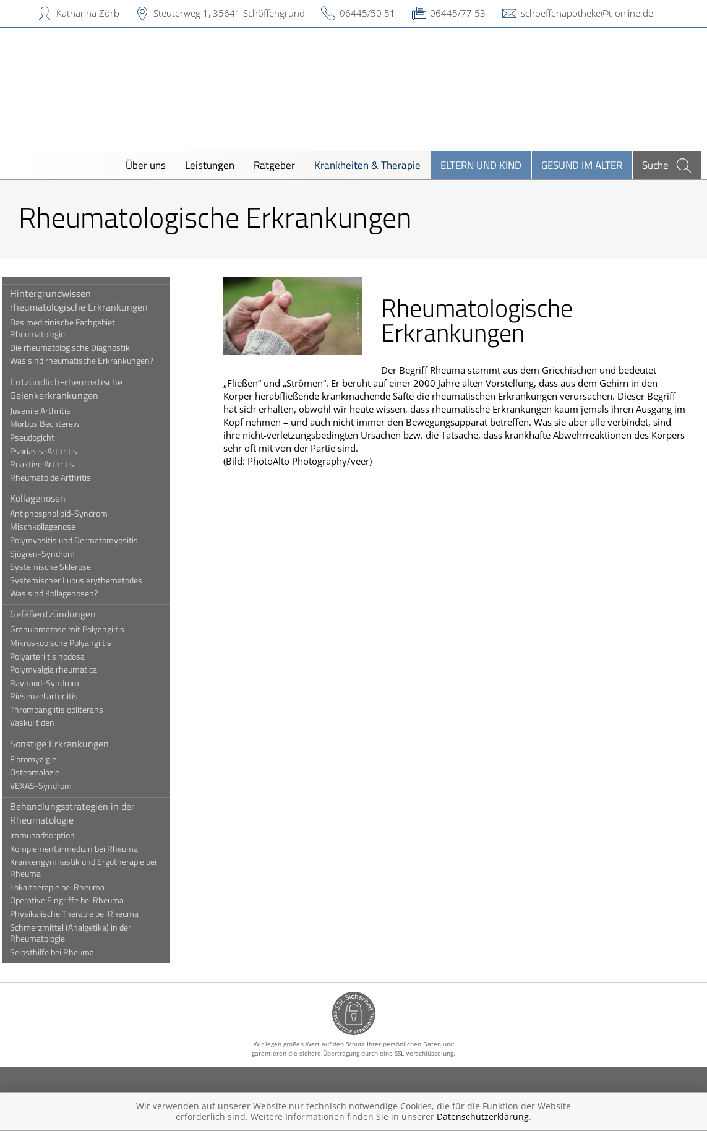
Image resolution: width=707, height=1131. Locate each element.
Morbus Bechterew (56, 424)
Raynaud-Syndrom (55, 683)
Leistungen (209, 165)
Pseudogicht (43, 437)
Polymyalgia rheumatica (64, 669)
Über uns (146, 165)
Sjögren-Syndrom (53, 554)
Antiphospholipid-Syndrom (70, 513)
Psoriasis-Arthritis (54, 451)
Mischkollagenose (54, 526)
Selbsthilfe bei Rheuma (63, 952)
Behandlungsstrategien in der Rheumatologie (83, 813)
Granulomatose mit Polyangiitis (78, 629)
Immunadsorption (53, 835)
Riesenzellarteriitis (55, 696)
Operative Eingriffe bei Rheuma (78, 900)
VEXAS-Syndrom (52, 786)
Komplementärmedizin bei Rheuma (85, 849)
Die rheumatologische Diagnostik (81, 348)
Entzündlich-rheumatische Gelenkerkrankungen (77, 388)
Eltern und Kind (480, 165)
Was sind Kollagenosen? (65, 593)
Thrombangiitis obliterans (67, 709)
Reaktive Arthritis (53, 464)
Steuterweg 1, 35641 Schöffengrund (229, 13)
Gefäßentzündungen (64, 613)
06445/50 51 (367, 13)
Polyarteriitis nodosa (58, 656)
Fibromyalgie (44, 759)
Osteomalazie (46, 772)
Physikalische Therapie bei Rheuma (85, 914)
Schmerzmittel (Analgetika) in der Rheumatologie (81, 933)
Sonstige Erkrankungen (70, 743)
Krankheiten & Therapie (367, 165)
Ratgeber (274, 165)
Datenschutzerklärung (483, 1116)
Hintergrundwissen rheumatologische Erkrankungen (90, 300)
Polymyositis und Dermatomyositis (85, 540)
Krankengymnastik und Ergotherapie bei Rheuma (94, 868)
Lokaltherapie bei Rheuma (68, 887)
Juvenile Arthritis (51, 411)
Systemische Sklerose (61, 567)
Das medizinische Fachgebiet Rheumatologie (73, 328)
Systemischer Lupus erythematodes (87, 580)
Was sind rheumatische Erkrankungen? (93, 361)
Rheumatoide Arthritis (61, 477)
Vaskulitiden (43, 722)
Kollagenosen (49, 498)
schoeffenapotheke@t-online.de (587, 13)
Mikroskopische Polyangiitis (71, 643)
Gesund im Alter (581, 165)
